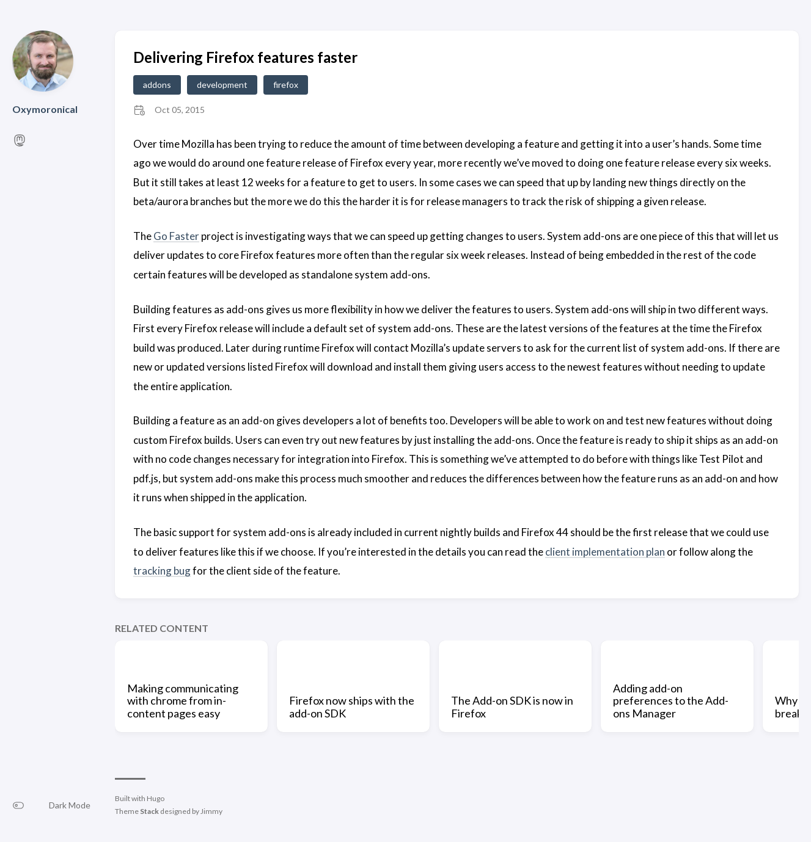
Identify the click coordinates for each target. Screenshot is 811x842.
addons (157, 84)
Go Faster (176, 236)
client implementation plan (605, 551)
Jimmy (211, 811)
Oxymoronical (45, 109)
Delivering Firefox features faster (245, 57)
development (222, 84)
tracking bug (162, 570)
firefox (285, 84)
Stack (149, 811)
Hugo (155, 798)
